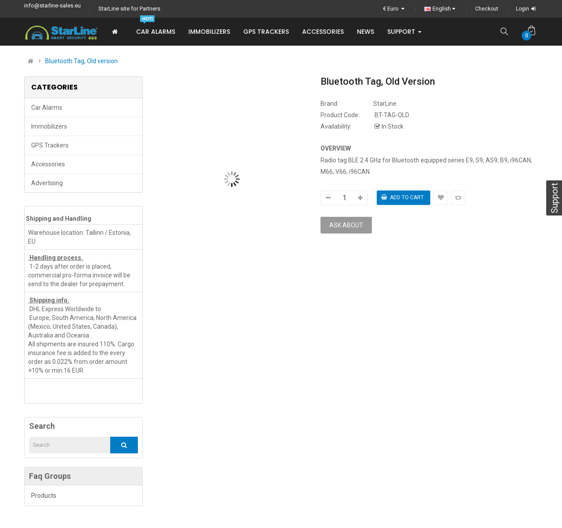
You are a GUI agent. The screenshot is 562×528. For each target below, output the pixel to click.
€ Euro (395, 8)
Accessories (48, 164)
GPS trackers (49, 145)
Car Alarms (46, 107)
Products (43, 495)
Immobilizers (49, 126)
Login (527, 9)
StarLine (384, 103)
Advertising (47, 183)
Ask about (346, 225)
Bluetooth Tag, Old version (81, 61)
